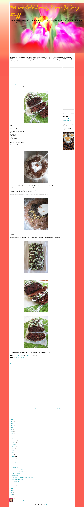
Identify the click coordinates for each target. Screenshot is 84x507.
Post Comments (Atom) (38, 412)
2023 (12, 425)
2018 (12, 435)
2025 (12, 421)
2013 (12, 494)
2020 (12, 431)
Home (36, 408)
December (14, 438)
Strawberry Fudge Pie (16, 463)
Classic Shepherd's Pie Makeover (18, 458)
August (13, 446)
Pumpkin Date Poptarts (16, 465)
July (13, 448)
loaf (16, 357)
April (13, 454)
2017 (12, 437)
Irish (14, 357)
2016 (12, 488)
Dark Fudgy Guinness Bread (17, 467)
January (13, 485)
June (13, 450)
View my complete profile (19, 500)
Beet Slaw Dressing (16, 473)
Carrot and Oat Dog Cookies (17, 460)
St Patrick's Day (21, 357)
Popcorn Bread (15, 475)
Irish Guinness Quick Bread (17, 479)
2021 (12, 429)
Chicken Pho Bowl (15, 481)
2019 (12, 433)
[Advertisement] (36, 76)
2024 (12, 423)
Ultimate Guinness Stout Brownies (19, 469)
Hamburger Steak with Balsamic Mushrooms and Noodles (23, 461)
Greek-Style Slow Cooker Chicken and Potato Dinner (22, 477)
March (13, 456)
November (14, 440)
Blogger (47, 504)
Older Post (59, 408)
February (14, 483)
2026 (12, 419)
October (14, 442)
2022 (12, 427)
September (14, 444)
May (13, 452)
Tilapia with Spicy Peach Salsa (18, 471)
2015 (12, 490)
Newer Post (13, 408)
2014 (12, 492)
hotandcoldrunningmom (20, 498)
